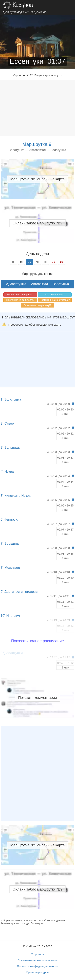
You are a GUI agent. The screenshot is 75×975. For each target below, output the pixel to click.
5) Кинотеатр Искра (16, 496)
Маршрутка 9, (37, 144)
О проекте (37, 954)
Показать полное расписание (37, 641)
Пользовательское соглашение (37, 960)
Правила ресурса (37, 972)
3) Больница (10, 447)
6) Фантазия (10, 519)
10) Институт (10, 616)
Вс (61, 261)
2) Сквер (7, 423)
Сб (53, 261)
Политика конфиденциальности (37, 966)
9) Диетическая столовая (20, 592)
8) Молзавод (10, 567)
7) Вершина (10, 543)
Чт (37, 261)
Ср (29, 261)
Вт (21, 261)
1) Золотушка (11, 399)
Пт (45, 261)
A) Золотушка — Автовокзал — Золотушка (37, 284)
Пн (13, 261)
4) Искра (7, 471)
